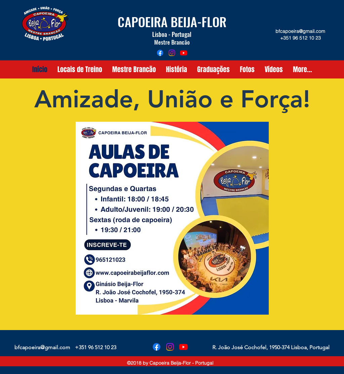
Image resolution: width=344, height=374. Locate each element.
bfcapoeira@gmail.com (300, 31)
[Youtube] (183, 53)
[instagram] (172, 53)
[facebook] (160, 53)
